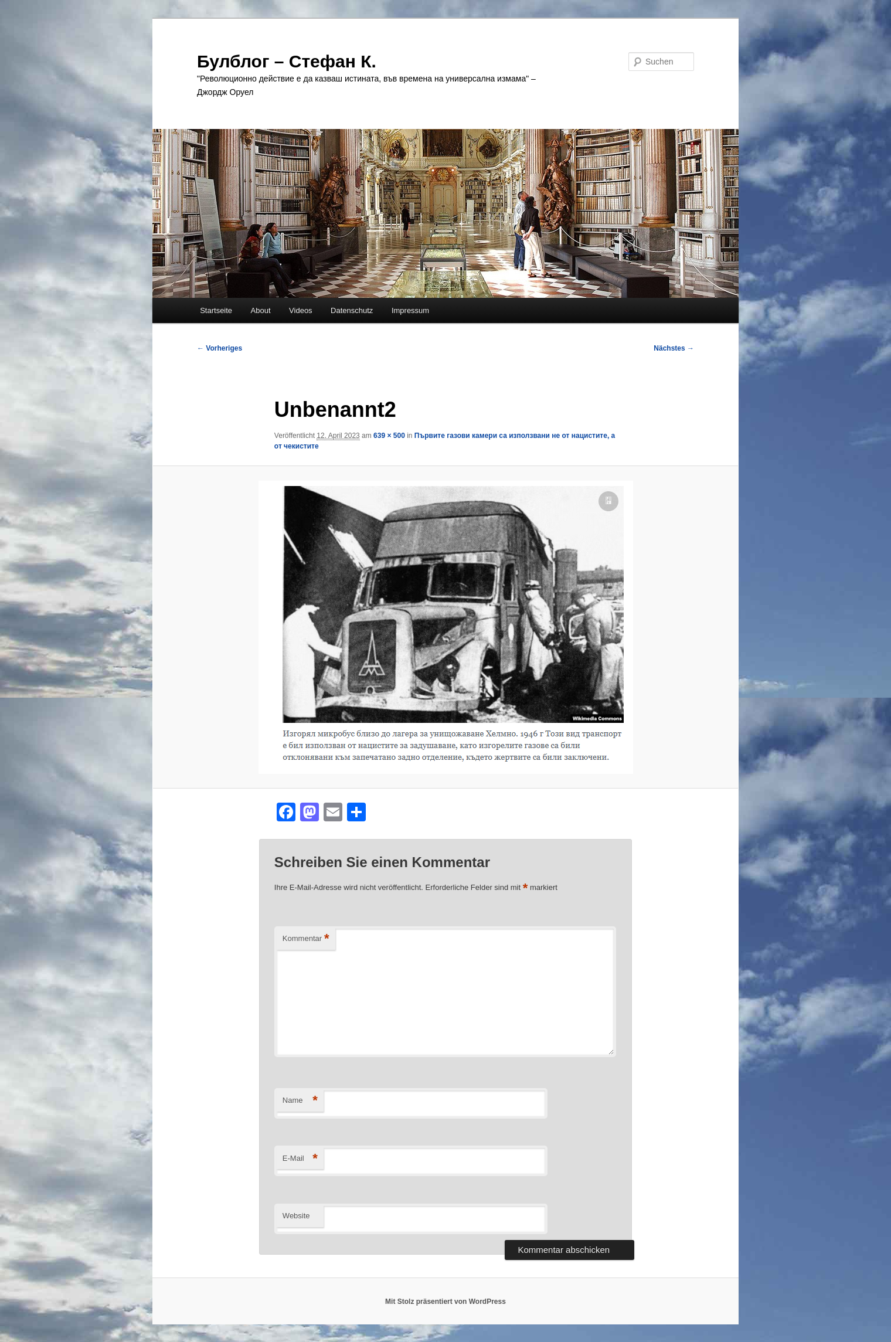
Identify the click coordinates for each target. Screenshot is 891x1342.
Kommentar (306, 938)
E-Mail (300, 1158)
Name (300, 1100)
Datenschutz (352, 310)
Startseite (216, 310)
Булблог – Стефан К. (286, 61)
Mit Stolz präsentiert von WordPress (445, 1301)
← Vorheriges (219, 348)
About (261, 310)
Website (296, 1215)
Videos (300, 310)
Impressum (410, 310)
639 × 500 (389, 436)
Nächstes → (674, 348)
